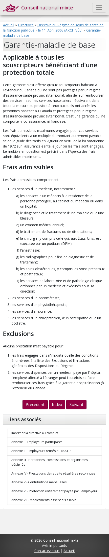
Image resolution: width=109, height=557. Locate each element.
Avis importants (54, 545)
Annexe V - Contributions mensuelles (39, 482)
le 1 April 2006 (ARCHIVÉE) (60, 30)
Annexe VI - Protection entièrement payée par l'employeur (54, 491)
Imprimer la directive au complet (34, 433)
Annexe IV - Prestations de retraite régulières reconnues (53, 473)
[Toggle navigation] (99, 8)
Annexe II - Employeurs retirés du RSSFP (41, 451)
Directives (26, 25)
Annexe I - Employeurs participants (37, 442)
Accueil (8, 25)
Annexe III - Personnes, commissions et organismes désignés (49, 462)
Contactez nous (47, 550)
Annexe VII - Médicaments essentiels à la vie (44, 500)
